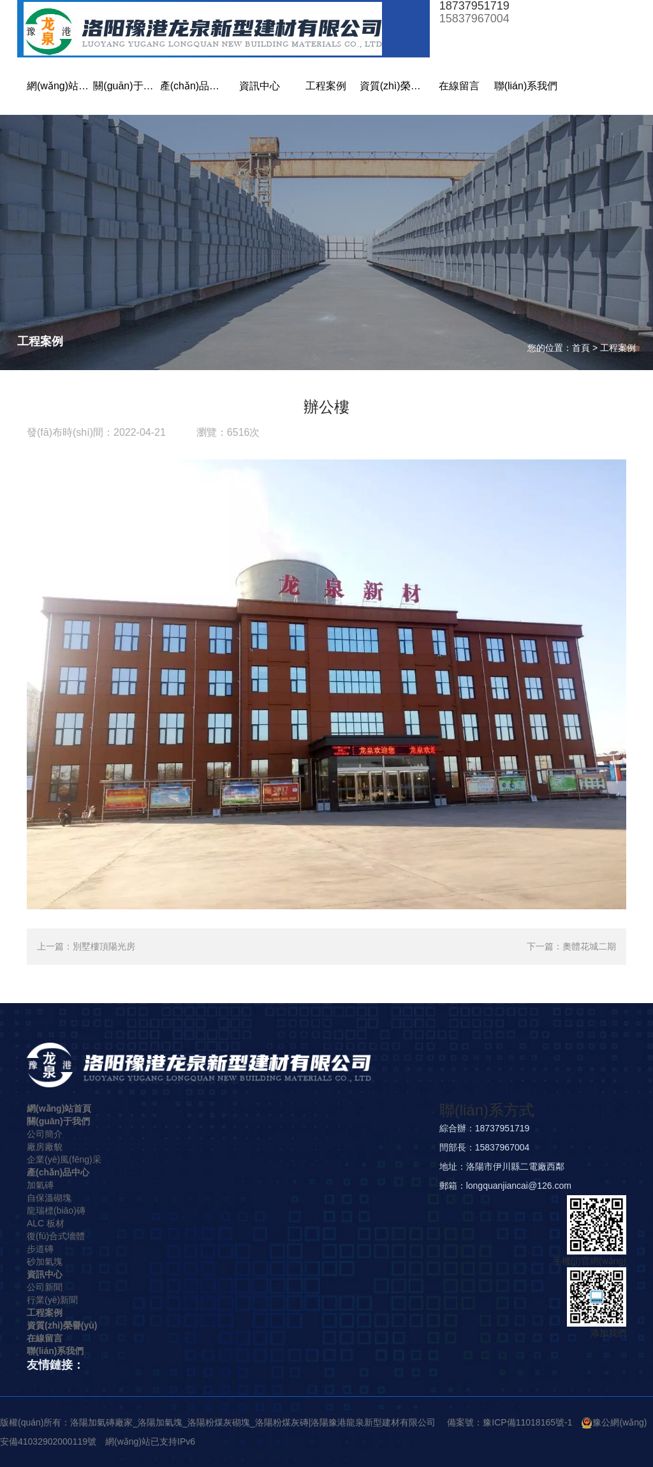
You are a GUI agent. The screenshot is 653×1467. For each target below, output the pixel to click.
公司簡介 (44, 1134)
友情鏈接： (55, 1365)
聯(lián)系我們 (55, 1351)
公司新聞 (44, 1287)
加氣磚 (40, 1185)
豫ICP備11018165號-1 (527, 1422)
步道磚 (40, 1249)
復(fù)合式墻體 (56, 1236)
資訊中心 (44, 1274)
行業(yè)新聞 (52, 1300)
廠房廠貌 (44, 1147)
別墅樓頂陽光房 (104, 946)
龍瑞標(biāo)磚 (56, 1210)
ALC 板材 (45, 1223)
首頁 (581, 348)
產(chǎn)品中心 (58, 1172)
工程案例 (618, 348)
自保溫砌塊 (49, 1198)
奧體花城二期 (589, 946)
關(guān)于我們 (58, 1121)
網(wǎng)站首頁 (59, 1108)
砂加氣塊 (44, 1261)
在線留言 (44, 1338)
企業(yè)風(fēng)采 (64, 1159)
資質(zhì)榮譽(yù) (62, 1325)
